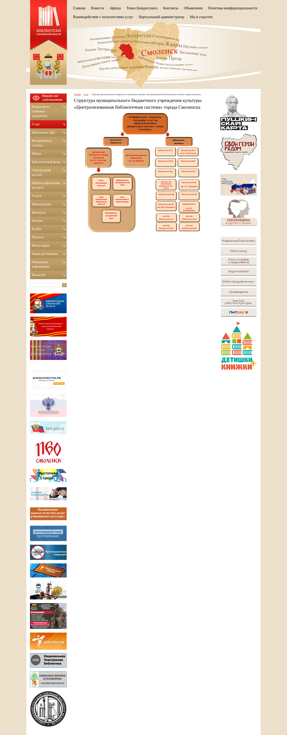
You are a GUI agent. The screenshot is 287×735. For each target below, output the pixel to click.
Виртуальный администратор (161, 17)
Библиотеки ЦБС (44, 132)
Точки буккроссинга (142, 8)
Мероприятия (41, 204)
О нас (86, 94)
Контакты (170, 8)
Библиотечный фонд (46, 162)
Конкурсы (39, 212)
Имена (36, 153)
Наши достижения (45, 254)
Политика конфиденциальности (232, 8)
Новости (97, 8)
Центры (37, 220)
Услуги (37, 196)
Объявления (193, 8)
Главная (79, 8)
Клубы (36, 229)
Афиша (115, 8)
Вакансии (38, 275)
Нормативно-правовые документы (41, 111)
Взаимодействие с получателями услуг (103, 17)
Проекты (38, 237)
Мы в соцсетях (201, 17)
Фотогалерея (41, 245)
